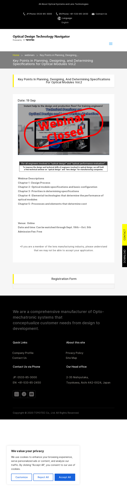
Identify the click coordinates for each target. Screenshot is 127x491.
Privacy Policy (74, 353)
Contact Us (99, 14)
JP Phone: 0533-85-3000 (37, 14)
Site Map (71, 358)
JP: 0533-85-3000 (25, 377)
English (65, 22)
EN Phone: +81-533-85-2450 (72, 14)
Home (16, 55)
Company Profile (23, 353)
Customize (21, 477)
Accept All (65, 477)
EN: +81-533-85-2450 (27, 382)
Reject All (43, 477)
